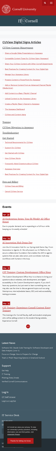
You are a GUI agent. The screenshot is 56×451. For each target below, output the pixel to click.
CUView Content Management (17, 47)
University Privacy (13, 434)
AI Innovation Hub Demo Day (17, 242)
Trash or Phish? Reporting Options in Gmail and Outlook (23, 357)
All (27, 326)
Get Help (5, 370)
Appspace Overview (12, 168)
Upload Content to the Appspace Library (20, 98)
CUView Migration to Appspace (18, 127)
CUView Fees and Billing (14, 186)
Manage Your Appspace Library (17, 74)
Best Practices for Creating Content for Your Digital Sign (26, 69)
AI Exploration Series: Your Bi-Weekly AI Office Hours (26, 220)
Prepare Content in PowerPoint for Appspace (22, 79)
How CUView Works (13, 158)
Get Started (8, 138)
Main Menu (51, 3)
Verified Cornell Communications (14, 381)
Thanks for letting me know (20, 441)
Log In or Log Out (9, 401)
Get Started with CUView (14, 153)
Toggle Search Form (45, 3)
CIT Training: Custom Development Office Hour (26, 272)
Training (6, 122)
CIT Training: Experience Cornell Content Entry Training (26, 309)
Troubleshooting (10, 132)
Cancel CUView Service (14, 191)
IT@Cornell (28, 21)
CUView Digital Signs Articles (21, 42)
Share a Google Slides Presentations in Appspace (24, 53)
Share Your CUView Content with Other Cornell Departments (29, 63)
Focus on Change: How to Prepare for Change (20, 354)
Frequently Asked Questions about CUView (21, 163)
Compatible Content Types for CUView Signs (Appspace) (27, 58)
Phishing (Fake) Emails (10, 377)
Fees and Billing (10, 181)
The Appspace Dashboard (15, 109)
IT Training (6, 374)
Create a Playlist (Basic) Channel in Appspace (22, 103)
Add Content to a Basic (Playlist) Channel (20, 93)
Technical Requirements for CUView (19, 142)
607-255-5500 (7, 420)
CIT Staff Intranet (8, 397)
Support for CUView (13, 147)
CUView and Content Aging (15, 114)
